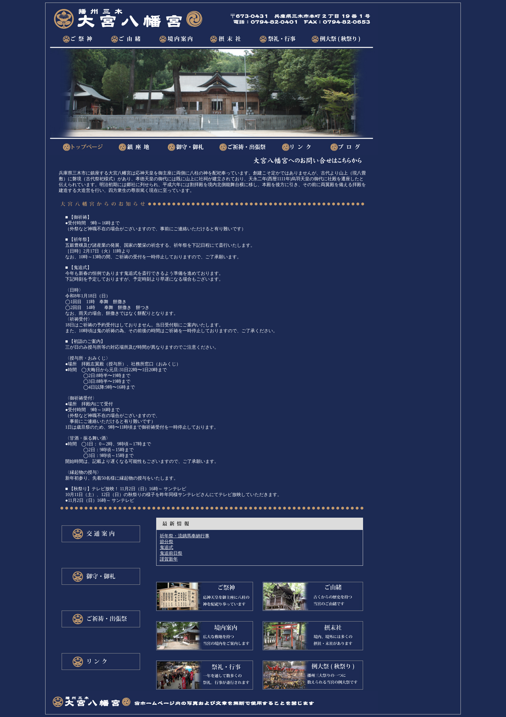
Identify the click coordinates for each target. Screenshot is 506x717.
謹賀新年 (169, 559)
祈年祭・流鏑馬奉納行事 (184, 535)
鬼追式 (166, 547)
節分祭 (166, 541)
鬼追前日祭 (171, 553)
